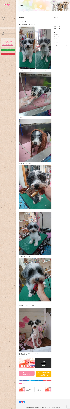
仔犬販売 (3, 19)
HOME (2, 10)
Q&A (2, 23)
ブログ (24, 383)
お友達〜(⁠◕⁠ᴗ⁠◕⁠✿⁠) (28, 389)
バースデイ (3, 32)
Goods (3, 21)
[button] (27, 373)
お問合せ (3, 34)
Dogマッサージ (4, 17)
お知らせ (3, 30)
